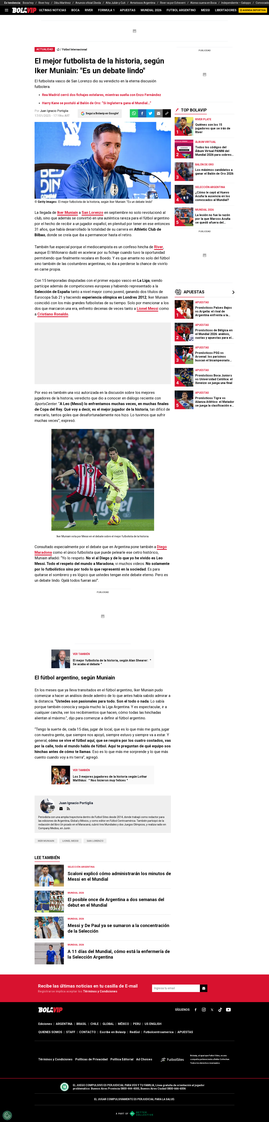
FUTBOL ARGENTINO (181, 10)
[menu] (6, 10)
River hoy (43, 2)
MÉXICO (123, 1024)
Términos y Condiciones (100, 991)
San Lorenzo (92, 212)
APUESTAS (127, 10)
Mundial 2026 (151, 10)
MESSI (205, 10)
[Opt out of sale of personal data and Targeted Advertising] (7, 1115)
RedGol (135, 1032)
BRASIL (81, 1024)
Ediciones (45, 1024)
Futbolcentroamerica (159, 1032)
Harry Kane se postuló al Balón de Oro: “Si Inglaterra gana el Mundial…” (96, 103)
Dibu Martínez (62, 2)
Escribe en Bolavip (113, 1032)
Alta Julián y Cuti (115, 2)
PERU (137, 1024)
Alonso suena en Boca (203, 2)
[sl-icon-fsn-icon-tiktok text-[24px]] (220, 1010)
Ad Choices (144, 1059)
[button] (142, 113)
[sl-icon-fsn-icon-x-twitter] (212, 1010)
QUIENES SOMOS (50, 1032)
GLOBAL (108, 1024)
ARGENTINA (64, 1024)
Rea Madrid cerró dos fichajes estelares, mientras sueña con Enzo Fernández (101, 95)
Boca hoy (28, 2)
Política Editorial (121, 1059)
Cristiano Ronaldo (52, 314)
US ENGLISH (153, 1024)
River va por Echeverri (172, 2)
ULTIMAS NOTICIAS (52, 10)
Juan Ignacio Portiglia (54, 111)
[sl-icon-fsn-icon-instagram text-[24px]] (204, 1010)
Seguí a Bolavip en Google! (102, 113)
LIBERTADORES (225, 10)
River (158, 247)
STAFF (70, 1032)
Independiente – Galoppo (236, 2)
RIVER (89, 10)
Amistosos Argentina (142, 2)
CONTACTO (87, 1032)
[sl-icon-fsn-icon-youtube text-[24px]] (228, 1010)
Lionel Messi (147, 308)
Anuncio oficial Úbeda (88, 2)
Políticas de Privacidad (91, 1059)
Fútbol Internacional (74, 49)
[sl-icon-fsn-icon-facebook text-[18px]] (195, 1010)
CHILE (94, 1024)
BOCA (75, 10)
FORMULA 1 (106, 10)
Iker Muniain (67, 212)
